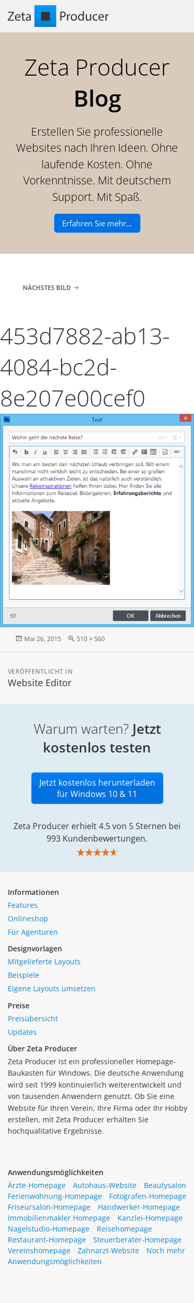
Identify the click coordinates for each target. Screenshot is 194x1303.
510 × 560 (91, 638)
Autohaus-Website (105, 1185)
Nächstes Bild (47, 287)
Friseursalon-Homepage (49, 1207)
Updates (22, 1032)
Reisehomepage (124, 1229)
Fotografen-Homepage (147, 1196)
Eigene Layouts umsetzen (52, 988)
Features (23, 905)
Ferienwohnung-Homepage (55, 1196)
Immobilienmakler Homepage (59, 1218)
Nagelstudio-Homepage (48, 1229)
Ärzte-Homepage (37, 1185)
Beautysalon (165, 1185)
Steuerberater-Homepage (137, 1239)
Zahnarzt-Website (108, 1250)
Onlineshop (28, 918)
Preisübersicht (33, 1018)
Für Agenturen (33, 932)
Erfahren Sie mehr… (97, 223)
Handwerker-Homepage (139, 1207)
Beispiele (23, 975)
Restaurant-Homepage (47, 1239)
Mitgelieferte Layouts (44, 961)
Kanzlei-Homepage (150, 1218)
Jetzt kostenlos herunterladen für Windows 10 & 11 (97, 788)
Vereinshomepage (39, 1250)
